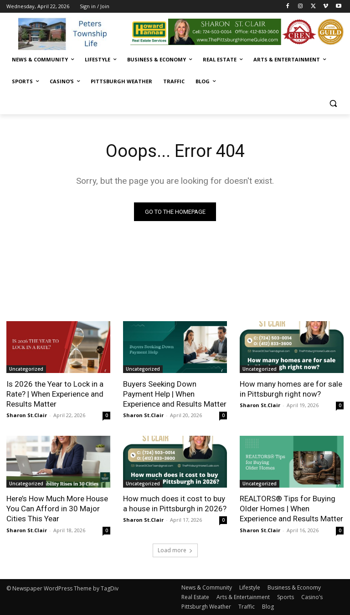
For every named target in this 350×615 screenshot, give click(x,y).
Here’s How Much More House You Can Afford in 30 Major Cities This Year (57, 508)
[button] (333, 103)
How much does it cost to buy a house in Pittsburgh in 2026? (174, 503)
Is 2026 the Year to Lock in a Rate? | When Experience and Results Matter (54, 393)
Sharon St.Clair (26, 415)
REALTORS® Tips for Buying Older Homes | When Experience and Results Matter (291, 508)
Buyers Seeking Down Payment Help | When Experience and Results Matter (174, 393)
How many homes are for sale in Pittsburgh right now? (291, 388)
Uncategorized (26, 369)
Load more (175, 550)
